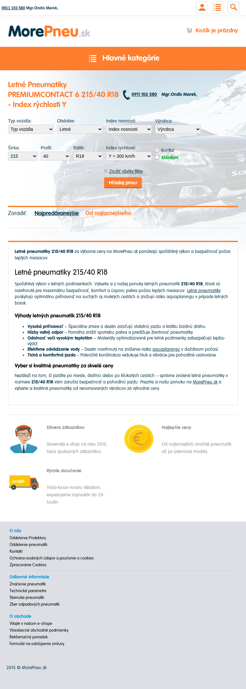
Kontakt (16, 551)
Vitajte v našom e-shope (31, 623)
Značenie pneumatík (28, 584)
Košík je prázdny (212, 30)
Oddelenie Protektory (28, 538)
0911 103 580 (13, 8)
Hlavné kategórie (123, 58)
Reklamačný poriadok (29, 637)
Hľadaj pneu (123, 183)
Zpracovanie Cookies (28, 564)
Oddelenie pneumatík (28, 544)
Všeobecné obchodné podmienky (39, 630)
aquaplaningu (166, 349)
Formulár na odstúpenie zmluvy (37, 643)
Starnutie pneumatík (27, 597)
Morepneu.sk (49, 26)
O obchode (20, 616)
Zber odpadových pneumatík (35, 604)
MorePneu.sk (205, 382)
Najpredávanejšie (57, 213)
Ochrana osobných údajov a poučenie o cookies (52, 558)
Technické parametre (28, 590)
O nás (15, 531)
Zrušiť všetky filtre (122, 171)
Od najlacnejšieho (108, 213)
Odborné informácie (29, 577)
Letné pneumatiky (204, 290)
